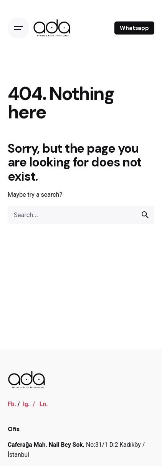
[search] (145, 215)
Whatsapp (134, 28)
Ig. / (31, 404)
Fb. (12, 404)
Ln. (44, 404)
